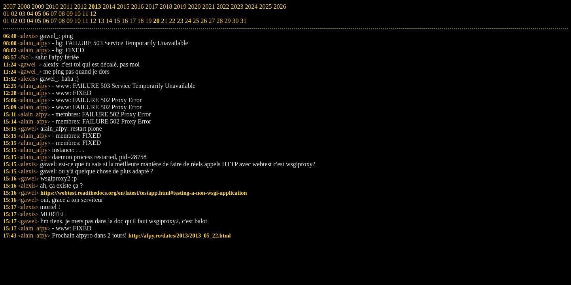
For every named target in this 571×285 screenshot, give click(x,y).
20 (156, 20)
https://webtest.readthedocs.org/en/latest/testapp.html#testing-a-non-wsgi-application (143, 193)
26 (203, 20)
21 (164, 20)
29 (227, 20)
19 (148, 20)
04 (30, 20)
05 (38, 20)
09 (69, 20)
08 (62, 20)
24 (188, 20)
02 (14, 20)
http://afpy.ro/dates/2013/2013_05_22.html (180, 235)
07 (54, 20)
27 (211, 20)
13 (101, 20)
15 (116, 20)
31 (243, 20)
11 (85, 20)
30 (235, 20)
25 (196, 20)
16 (124, 20)
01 (6, 20)
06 (46, 20)
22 (172, 20)
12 (93, 20)
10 (77, 20)
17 (132, 20)
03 (22, 20)
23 (180, 20)
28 (219, 20)
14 (109, 20)
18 (140, 20)
